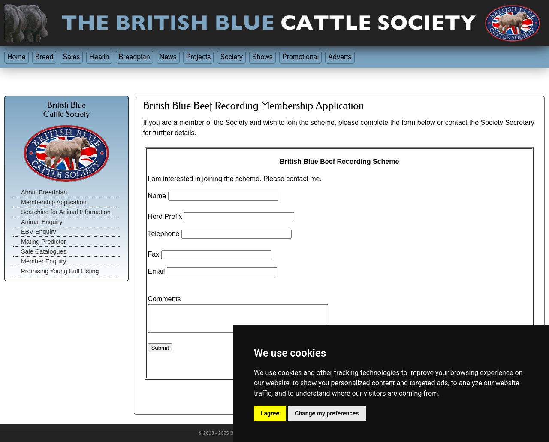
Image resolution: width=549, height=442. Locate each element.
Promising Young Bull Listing (60, 271)
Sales (71, 57)
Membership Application (54, 202)
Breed (44, 57)
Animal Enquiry (42, 221)
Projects (198, 57)
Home (16, 57)
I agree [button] (270, 413)
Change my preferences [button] (327, 413)
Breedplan (134, 57)
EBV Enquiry (38, 231)
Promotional (300, 57)
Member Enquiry (43, 261)
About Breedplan (44, 192)
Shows (262, 57)
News (168, 57)
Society (231, 57)
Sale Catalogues (43, 251)
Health (99, 57)
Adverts (339, 57)
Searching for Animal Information (66, 212)
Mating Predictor (43, 241)
